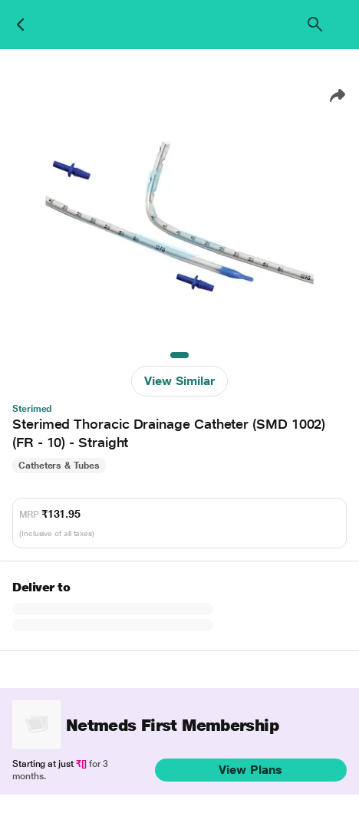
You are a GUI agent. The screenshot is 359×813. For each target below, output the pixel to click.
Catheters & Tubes (59, 465)
